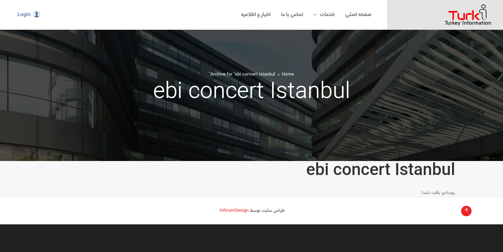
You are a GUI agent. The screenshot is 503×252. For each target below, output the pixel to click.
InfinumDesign (234, 210)
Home (288, 74)
